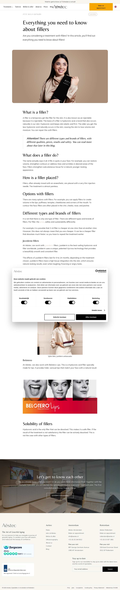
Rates (48, 530)
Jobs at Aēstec (51, 533)
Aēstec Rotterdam (106, 530)
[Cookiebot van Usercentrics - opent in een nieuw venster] (97, 271)
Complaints (79, 588)
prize (42, 222)
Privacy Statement (99, 588)
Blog (51, 7)
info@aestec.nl (73, 536)
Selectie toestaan (59, 317)
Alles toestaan (91, 317)
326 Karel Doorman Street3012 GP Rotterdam (109, 548)
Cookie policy (88, 588)
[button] (8, 7)
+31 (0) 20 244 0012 (75, 539)
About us (38, 7)
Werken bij (59, 7)
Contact (48, 546)
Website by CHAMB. (112, 588)
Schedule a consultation (60, 495)
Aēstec (25, 14)
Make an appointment (101, 7)
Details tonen (97, 310)
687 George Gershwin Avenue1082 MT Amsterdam (78, 548)
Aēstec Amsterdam (75, 530)
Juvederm (49, 245)
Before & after (28, 7)
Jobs (73, 588)
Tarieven (18, 7)
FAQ (68, 588)
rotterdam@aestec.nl (107, 536)
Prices (46, 7)
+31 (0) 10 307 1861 (107, 539)
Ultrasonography (52, 539)
